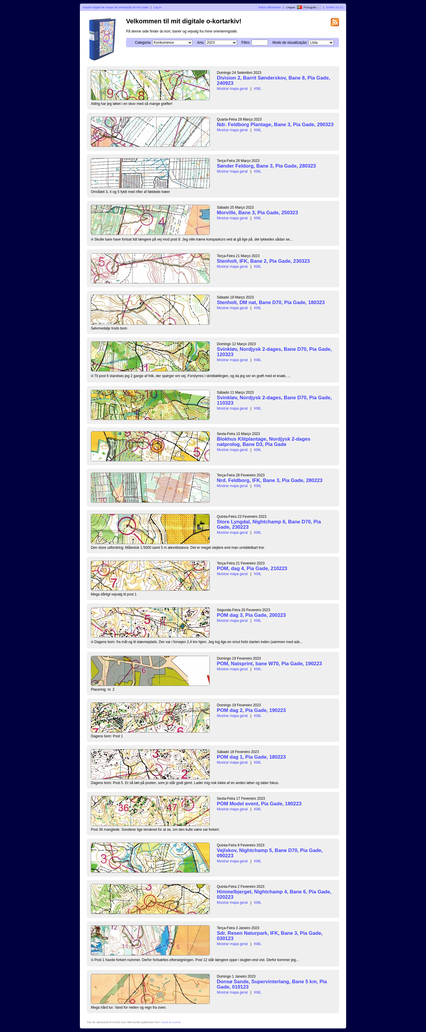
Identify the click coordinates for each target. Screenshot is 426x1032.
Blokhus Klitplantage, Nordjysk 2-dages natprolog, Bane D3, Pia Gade (263, 441)
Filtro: (245, 42)
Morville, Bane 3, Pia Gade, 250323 (257, 212)
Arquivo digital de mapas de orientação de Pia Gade (116, 7)
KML (258, 89)
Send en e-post (170, 1022)
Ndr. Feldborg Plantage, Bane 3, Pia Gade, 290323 (275, 124)
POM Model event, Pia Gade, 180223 (259, 804)
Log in (157, 7)
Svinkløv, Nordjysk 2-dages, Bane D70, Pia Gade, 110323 (274, 400)
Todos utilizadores (269, 7)
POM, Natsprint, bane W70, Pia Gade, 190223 (269, 663)
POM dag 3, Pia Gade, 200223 (251, 615)
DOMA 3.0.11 (334, 7)
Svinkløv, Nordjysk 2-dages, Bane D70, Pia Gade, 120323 (274, 351)
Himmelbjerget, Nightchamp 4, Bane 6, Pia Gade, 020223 (274, 894)
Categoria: (143, 42)
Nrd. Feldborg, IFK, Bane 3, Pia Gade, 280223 (269, 480)
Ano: (200, 42)
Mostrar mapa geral (232, 89)
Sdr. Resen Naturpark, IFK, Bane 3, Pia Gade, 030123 (269, 935)
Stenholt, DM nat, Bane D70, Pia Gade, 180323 (271, 302)
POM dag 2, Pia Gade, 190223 (251, 710)
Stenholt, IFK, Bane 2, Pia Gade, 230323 (263, 261)
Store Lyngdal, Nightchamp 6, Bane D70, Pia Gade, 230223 (269, 524)
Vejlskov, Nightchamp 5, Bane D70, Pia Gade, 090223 (270, 853)
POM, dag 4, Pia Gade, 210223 (252, 568)
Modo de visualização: (290, 42)
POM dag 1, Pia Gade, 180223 (251, 757)
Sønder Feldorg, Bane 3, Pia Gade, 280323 (266, 166)
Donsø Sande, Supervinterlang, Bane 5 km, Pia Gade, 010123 (272, 984)
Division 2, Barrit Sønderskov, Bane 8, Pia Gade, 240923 (273, 80)
